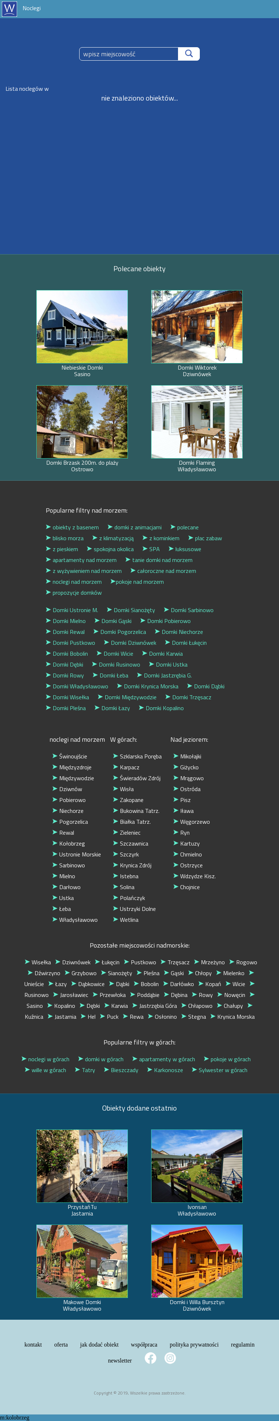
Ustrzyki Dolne (134, 908)
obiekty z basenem (72, 527)
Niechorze (68, 810)
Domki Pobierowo (165, 620)
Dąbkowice (88, 984)
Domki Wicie (115, 653)
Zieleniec (127, 832)
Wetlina (125, 919)
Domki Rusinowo (116, 664)
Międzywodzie (73, 778)
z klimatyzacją (113, 538)
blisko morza (65, 538)
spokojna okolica (110, 549)
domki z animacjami (135, 527)
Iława (183, 810)
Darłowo (66, 887)
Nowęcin (231, 994)
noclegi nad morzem (74, 581)
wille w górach (45, 1070)
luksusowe (185, 549)
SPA (151, 549)
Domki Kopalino (161, 708)
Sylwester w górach (219, 1070)
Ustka (63, 897)
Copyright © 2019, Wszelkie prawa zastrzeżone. (140, 1392)
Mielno (63, 876)
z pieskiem (62, 549)
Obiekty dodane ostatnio (139, 1107)
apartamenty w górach (163, 1059)
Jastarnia (62, 1016)
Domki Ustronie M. (72, 610)
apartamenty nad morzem (81, 559)
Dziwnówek (72, 962)
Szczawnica (130, 843)
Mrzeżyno (209, 962)
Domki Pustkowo (70, 642)
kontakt (33, 1344)
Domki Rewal (65, 631)
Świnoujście (69, 756)
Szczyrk (126, 854)
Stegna (193, 1016)
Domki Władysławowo (77, 686)
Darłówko (178, 984)
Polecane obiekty (139, 268)
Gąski (174, 973)
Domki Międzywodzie (127, 697)
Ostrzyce (188, 865)
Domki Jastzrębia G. (164, 675)
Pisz (182, 799)
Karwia (116, 1005)
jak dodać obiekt (99, 1344)
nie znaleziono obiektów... (139, 97)
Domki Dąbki (206, 686)
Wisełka (38, 962)
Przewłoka (109, 994)
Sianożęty (116, 973)
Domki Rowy (65, 675)
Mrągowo (188, 778)
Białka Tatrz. (132, 821)
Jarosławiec (70, 994)
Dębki (90, 1005)
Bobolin (146, 984)
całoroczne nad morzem (163, 570)
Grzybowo (81, 973)
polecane (184, 527)
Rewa (133, 1016)
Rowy (202, 994)
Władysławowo (75, 919)
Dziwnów (67, 789)
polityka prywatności (194, 1344)
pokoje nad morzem (137, 581)
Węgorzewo (191, 821)
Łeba (61, 908)
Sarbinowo (68, 865)
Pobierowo (69, 799)
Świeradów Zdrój (137, 778)
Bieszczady (121, 1070)
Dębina (175, 994)
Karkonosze (165, 1070)
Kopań (209, 984)
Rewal (63, 832)
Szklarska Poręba (137, 756)
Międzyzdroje (72, 767)
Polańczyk (129, 897)
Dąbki (119, 984)
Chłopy (200, 973)
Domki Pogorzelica (119, 631)
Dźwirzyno (44, 973)
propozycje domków (74, 592)
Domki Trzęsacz (188, 697)
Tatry (85, 1070)
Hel (88, 1016)
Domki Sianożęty (131, 610)
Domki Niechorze (179, 631)
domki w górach (101, 1059)
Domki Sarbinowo (189, 610)
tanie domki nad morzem (159, 559)
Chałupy (230, 1005)
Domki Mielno (66, 620)
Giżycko (186, 767)
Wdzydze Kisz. (194, 876)
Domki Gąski (113, 620)
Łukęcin (107, 962)
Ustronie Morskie (76, 854)
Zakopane (128, 799)
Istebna (125, 876)
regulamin (243, 1344)
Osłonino (162, 1016)
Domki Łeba (110, 675)
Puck (109, 1016)
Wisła (123, 789)
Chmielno (187, 854)
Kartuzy (186, 843)
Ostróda (187, 789)
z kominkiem (160, 538)
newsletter (120, 1360)
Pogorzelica (70, 821)
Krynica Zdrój (132, 865)
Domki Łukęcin (186, 642)
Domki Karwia (162, 653)
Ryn (181, 832)
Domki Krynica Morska (147, 686)
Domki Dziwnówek (130, 642)
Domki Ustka (168, 664)
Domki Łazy (112, 708)
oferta (61, 1344)
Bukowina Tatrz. (136, 810)
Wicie (235, 984)
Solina (123, 887)
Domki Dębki (64, 664)
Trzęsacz (175, 962)
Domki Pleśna (66, 708)
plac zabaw (205, 538)
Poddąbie (144, 994)
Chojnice (186, 887)
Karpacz (126, 767)
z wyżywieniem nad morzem (84, 570)
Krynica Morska (232, 1016)
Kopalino (61, 1005)
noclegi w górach (45, 1059)
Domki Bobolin (67, 653)
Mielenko (230, 973)
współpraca (144, 1344)
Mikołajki (187, 756)
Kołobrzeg (68, 843)
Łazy (57, 984)
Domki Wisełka (67, 697)
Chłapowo (197, 1005)
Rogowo (243, 962)
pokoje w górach (227, 1059)
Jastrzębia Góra (154, 1005)
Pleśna (148, 973)
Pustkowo (140, 962)
